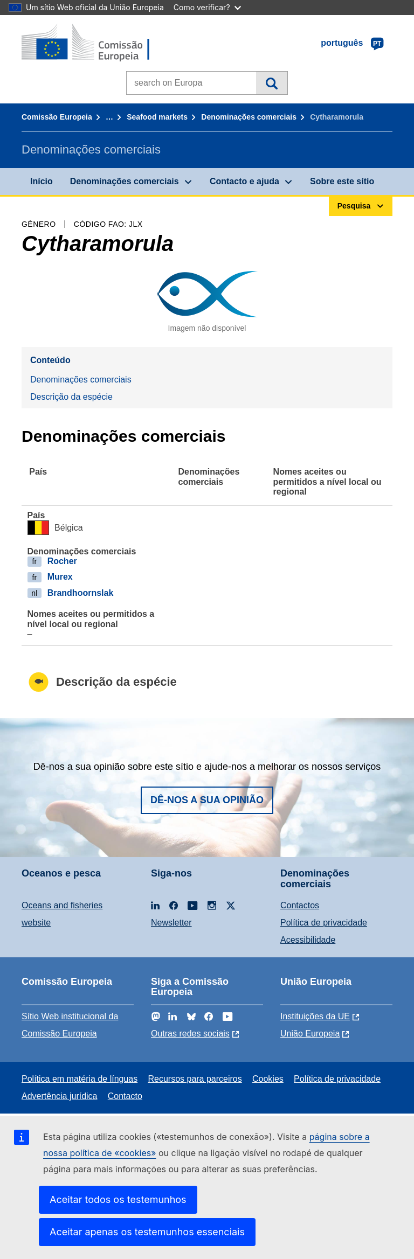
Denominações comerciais (248, 117)
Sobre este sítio (342, 181)
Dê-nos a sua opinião (207, 800)
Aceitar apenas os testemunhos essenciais (147, 1231)
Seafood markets (157, 117)
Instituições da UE (315, 1016)
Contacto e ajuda (244, 181)
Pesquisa (271, 83)
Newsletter (171, 922)
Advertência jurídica (60, 1096)
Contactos (299, 905)
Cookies (268, 1078)
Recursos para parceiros (195, 1078)
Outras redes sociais (190, 1033)
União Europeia (310, 1033)
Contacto (125, 1096)
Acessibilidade (307, 939)
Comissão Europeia (57, 117)
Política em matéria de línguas (79, 1078)
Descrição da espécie (71, 396)
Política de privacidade (323, 922)
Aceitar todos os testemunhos (118, 1199)
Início (41, 181)
